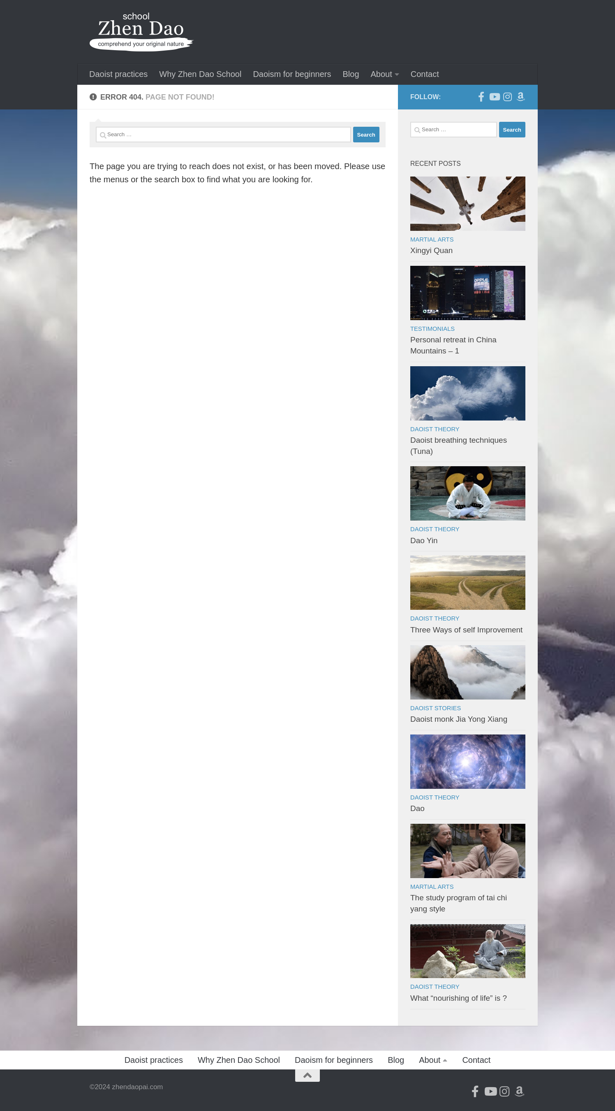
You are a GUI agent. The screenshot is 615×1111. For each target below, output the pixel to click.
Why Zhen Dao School (200, 74)
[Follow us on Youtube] (494, 97)
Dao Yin (423, 540)
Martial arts (431, 239)
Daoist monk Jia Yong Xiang (458, 719)
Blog (350, 74)
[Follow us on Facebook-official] (481, 97)
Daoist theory (435, 429)
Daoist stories (435, 708)
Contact (425, 74)
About (381, 74)
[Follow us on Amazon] (520, 97)
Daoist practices (118, 74)
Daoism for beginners (292, 74)
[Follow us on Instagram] (507, 97)
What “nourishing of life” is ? (458, 998)
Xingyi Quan (431, 250)
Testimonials (432, 328)
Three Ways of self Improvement (466, 629)
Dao (417, 808)
